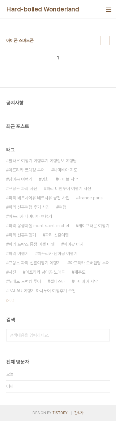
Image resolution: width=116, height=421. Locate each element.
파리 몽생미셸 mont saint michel (39, 225)
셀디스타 (57, 281)
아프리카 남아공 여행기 (57, 253)
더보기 (10, 301)
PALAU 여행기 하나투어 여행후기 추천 (42, 290)
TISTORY (59, 413)
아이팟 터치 (74, 244)
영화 (45, 179)
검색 (104, 335)
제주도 (79, 272)
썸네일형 (94, 40)
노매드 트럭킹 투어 (25, 281)
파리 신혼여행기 (22, 234)
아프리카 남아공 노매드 (45, 272)
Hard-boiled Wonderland (42, 9)
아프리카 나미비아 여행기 (30, 216)
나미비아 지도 (65, 169)
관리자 (79, 413)
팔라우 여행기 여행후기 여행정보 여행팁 (43, 160)
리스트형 (105, 40)
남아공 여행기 (20, 179)
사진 (12, 272)
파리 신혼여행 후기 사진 (29, 207)
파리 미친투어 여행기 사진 (68, 188)
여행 (62, 207)
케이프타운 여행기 (93, 225)
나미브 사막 (68, 179)
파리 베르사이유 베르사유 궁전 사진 (39, 197)
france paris (91, 197)
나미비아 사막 (86, 281)
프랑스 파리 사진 (23, 188)
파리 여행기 (18, 253)
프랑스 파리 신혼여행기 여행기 (35, 262)
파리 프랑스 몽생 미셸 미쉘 (31, 244)
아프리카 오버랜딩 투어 (90, 262)
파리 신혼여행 (57, 234)
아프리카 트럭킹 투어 (27, 169)
